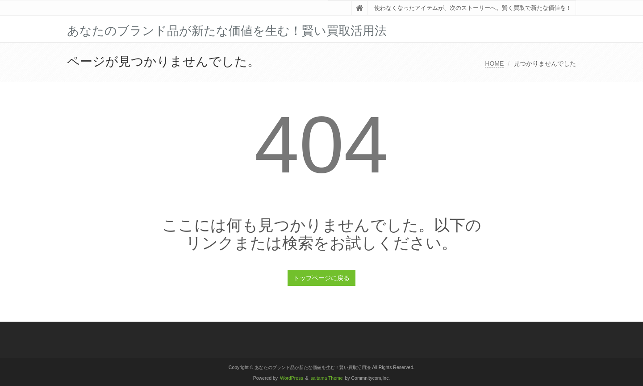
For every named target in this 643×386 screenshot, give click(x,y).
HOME (494, 63)
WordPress (291, 378)
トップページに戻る (321, 277)
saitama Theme (327, 378)
